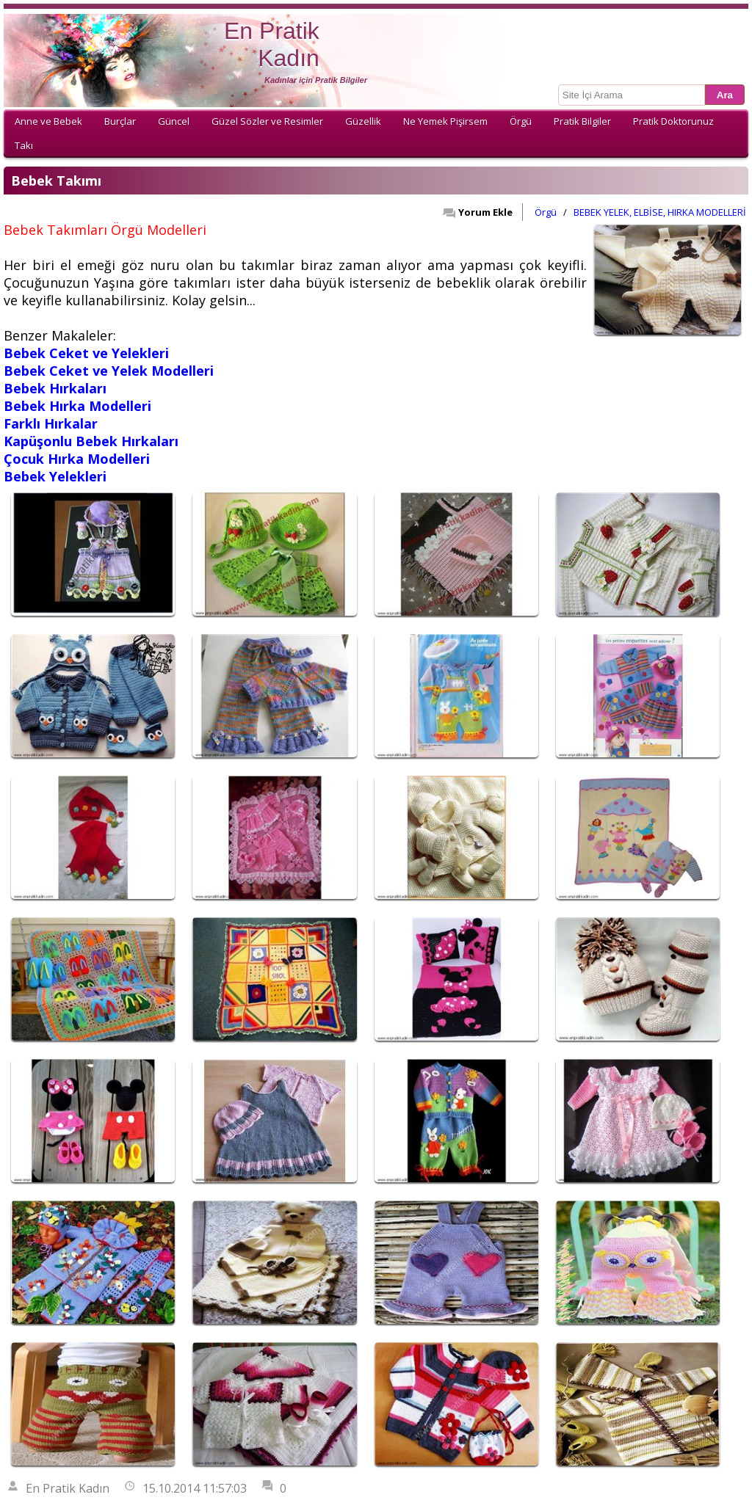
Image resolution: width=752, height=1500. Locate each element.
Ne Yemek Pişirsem (445, 121)
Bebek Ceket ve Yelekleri (86, 353)
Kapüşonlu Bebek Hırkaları (91, 441)
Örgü (521, 121)
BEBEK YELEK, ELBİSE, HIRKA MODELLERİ (660, 212)
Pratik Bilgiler (582, 121)
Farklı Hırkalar (51, 423)
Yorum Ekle (477, 212)
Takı (24, 145)
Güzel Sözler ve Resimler (267, 121)
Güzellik (363, 121)
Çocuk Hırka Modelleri (77, 458)
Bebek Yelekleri (55, 476)
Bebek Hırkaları (55, 388)
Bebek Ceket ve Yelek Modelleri (109, 370)
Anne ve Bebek (48, 121)
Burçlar (120, 121)
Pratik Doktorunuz (673, 121)
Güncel (173, 121)
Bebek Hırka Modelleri (77, 406)
